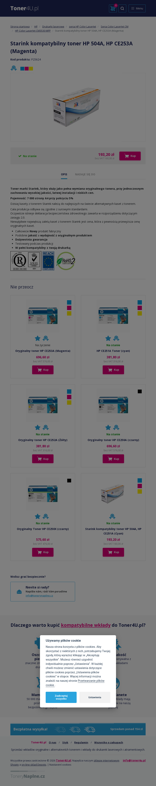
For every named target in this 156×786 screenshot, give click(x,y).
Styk (65, 742)
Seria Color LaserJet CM (114, 26)
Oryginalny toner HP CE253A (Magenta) (42, 351)
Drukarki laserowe (53, 26)
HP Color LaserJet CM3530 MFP (33, 30)
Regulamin (81, 742)
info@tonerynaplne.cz (39, 595)
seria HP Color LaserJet (82, 26)
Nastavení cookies (60, 764)
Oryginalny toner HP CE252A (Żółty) (42, 440)
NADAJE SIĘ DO (85, 174)
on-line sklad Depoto (34, 764)
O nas (52, 742)
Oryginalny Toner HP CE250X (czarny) (43, 529)
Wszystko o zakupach (108, 742)
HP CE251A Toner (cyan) (113, 351)
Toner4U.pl (63, 760)
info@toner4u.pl (134, 760)
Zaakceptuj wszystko (61, 697)
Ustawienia (94, 697)
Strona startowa (20, 26)
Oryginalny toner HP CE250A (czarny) (113, 440)
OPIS (64, 174)
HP (36, 26)
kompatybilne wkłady (86, 625)
